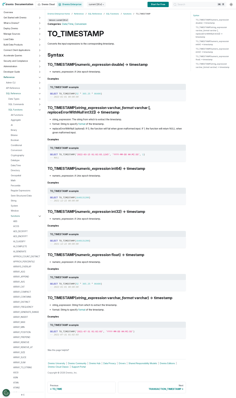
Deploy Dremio (11, 28)
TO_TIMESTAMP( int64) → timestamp (212, 43)
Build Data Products (13, 45)
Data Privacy (109, 363)
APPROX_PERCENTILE (24, 261)
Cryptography (17, 155)
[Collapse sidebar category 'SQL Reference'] (40, 94)
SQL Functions (15, 110)
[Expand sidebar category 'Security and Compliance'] (40, 61)
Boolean (15, 140)
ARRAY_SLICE (19, 357)
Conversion (16, 150)
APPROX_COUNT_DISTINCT (26, 256)
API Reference (13, 88)
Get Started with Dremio (15, 17)
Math (13, 180)
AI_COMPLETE (20, 246)
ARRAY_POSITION (22, 332)
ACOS (16, 226)
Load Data (9, 39)
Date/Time (16, 165)
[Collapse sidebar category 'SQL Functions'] (40, 110)
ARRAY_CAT (19, 287)
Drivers (122, 363)
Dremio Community (77, 363)
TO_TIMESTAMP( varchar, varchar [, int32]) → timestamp (211, 32)
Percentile (15, 185)
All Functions (17, 115)
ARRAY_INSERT (20, 317)
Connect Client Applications (17, 50)
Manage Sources (12, 34)
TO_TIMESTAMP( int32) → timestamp (212, 50)
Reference (9, 77)
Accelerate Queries (13, 55)
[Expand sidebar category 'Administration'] (40, 66)
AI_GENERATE (19, 251)
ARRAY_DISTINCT (21, 302)
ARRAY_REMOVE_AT (23, 347)
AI (12, 125)
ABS (15, 221)
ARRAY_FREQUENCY (23, 307)
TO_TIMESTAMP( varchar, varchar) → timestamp (212, 65)
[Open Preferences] (6, 392)
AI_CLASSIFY (19, 241)
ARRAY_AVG (19, 282)
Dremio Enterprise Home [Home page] (59, 14)
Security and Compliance (16, 61)
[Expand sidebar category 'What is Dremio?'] (40, 23)
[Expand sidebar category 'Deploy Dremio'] (40, 29)
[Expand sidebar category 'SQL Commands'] (40, 104)
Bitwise (14, 135)
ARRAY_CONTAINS (22, 297)
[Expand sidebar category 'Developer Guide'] (40, 72)
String (13, 200)
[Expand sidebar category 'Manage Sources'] (40, 34)
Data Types (13, 99)
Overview (8, 12)
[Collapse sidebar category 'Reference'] (40, 77)
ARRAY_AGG (19, 272)
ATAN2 (16, 387)
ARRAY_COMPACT (22, 292)
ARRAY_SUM (19, 362)
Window (15, 211)
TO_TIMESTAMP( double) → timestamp (212, 21)
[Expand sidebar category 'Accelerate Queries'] (40, 56)
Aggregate (16, 120)
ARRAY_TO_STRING (22, 367)
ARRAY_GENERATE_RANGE (26, 312)
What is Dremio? (11, 23)
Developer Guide (12, 72)
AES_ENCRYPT (20, 236)
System (14, 206)
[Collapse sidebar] (22, 395)
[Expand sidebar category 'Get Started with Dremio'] (40, 18)
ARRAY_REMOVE (21, 342)
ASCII (15, 372)
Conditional (16, 145)
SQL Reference (13, 93)
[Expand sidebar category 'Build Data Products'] (40, 45)
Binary (14, 130)
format (81, 124)
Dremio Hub (95, 363)
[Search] (198, 4)
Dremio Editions (167, 363)
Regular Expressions (20, 190)
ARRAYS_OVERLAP (22, 266)
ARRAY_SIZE (19, 352)
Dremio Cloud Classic (58, 367)
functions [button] (15, 216)
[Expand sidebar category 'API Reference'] (40, 88)
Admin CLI (11, 82)
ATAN (16, 382)
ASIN (15, 377)
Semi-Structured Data (21, 195)
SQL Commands (16, 104)
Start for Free (156, 4)
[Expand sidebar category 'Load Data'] (40, 39)
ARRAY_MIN (19, 327)
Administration (10, 66)
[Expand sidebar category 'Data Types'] (40, 99)
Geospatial (16, 175)
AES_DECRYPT (20, 231)
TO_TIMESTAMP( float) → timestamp (212, 58)
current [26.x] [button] (95, 4)
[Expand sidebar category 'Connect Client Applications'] (40, 50)
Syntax (196, 15)
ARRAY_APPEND (21, 276)
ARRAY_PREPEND (21, 337)
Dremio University (56, 363)
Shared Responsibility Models (143, 363)
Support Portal (79, 367)
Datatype (15, 160)
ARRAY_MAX (19, 322)
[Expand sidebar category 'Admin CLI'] (40, 83)
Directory (15, 170)
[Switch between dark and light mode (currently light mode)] (231, 4)
